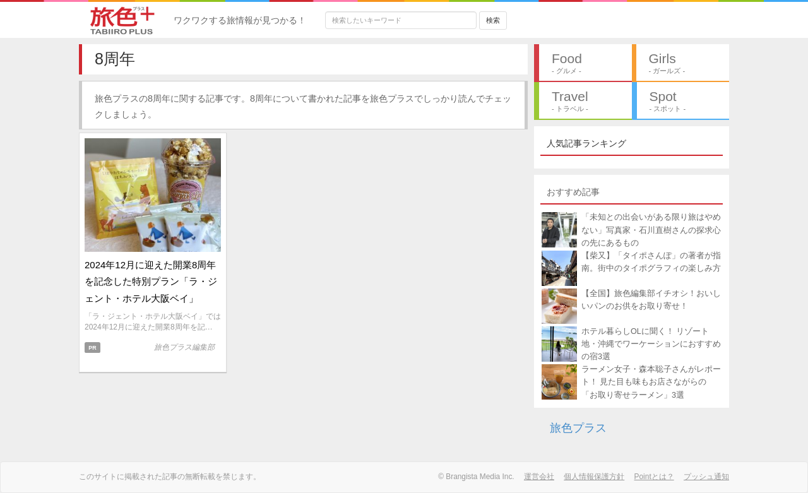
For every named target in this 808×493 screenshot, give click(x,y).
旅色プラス (578, 428)
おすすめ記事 (573, 192)
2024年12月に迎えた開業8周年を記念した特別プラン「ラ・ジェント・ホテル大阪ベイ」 (151, 281)
